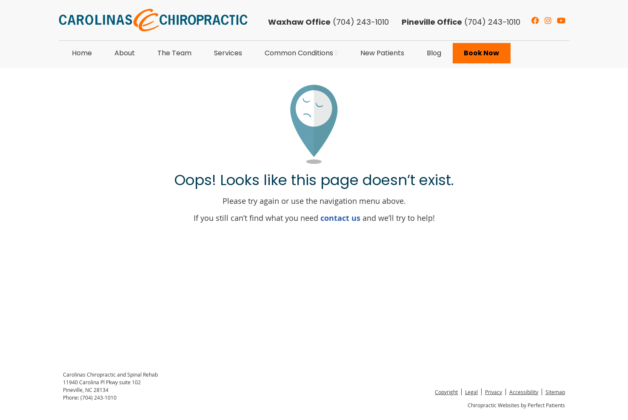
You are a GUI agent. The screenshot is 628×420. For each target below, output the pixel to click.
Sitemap (555, 392)
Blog (434, 53)
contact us (340, 218)
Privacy (493, 392)
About (124, 53)
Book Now (481, 53)
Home (82, 53)
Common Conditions (299, 53)
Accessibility (523, 392)
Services (228, 53)
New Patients (382, 53)
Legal (471, 392)
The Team (174, 53)
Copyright (446, 392)
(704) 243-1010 (461, 22)
